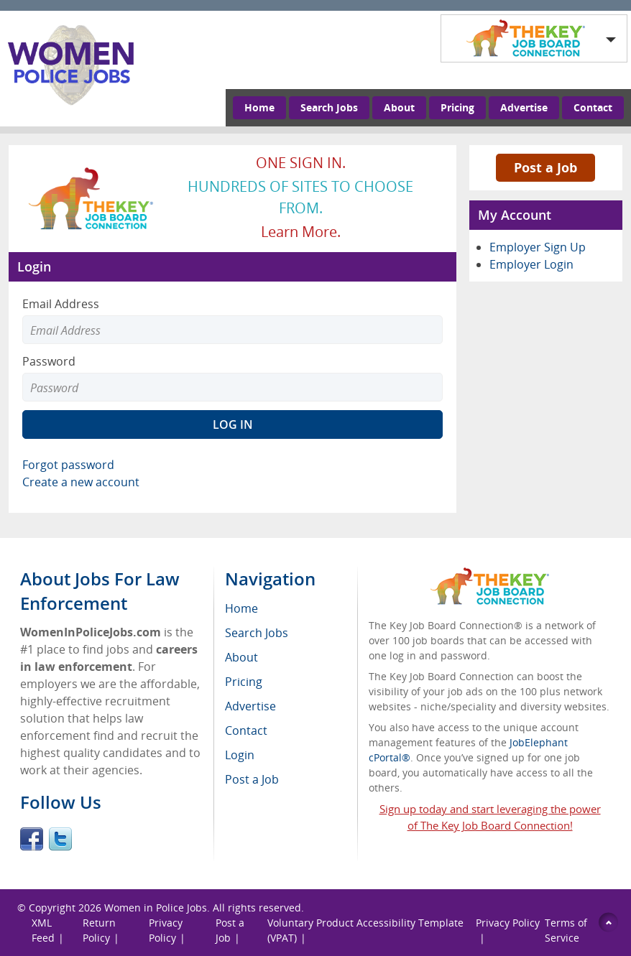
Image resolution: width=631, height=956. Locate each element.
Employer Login (531, 264)
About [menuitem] (241, 657)
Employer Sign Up (537, 247)
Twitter (60, 838)
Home (259, 107)
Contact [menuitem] (246, 730)
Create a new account (80, 482)
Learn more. (301, 231)
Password (48, 361)
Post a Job (545, 167)
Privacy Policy (508, 922)
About (399, 107)
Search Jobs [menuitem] (256, 633)
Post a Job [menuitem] (252, 779)
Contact (593, 107)
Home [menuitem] (241, 608)
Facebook (31, 838)
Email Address (60, 304)
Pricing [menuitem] (243, 682)
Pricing (457, 107)
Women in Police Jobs (155, 907)
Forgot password (68, 465)
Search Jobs (329, 107)
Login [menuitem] (239, 755)
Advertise (524, 107)
